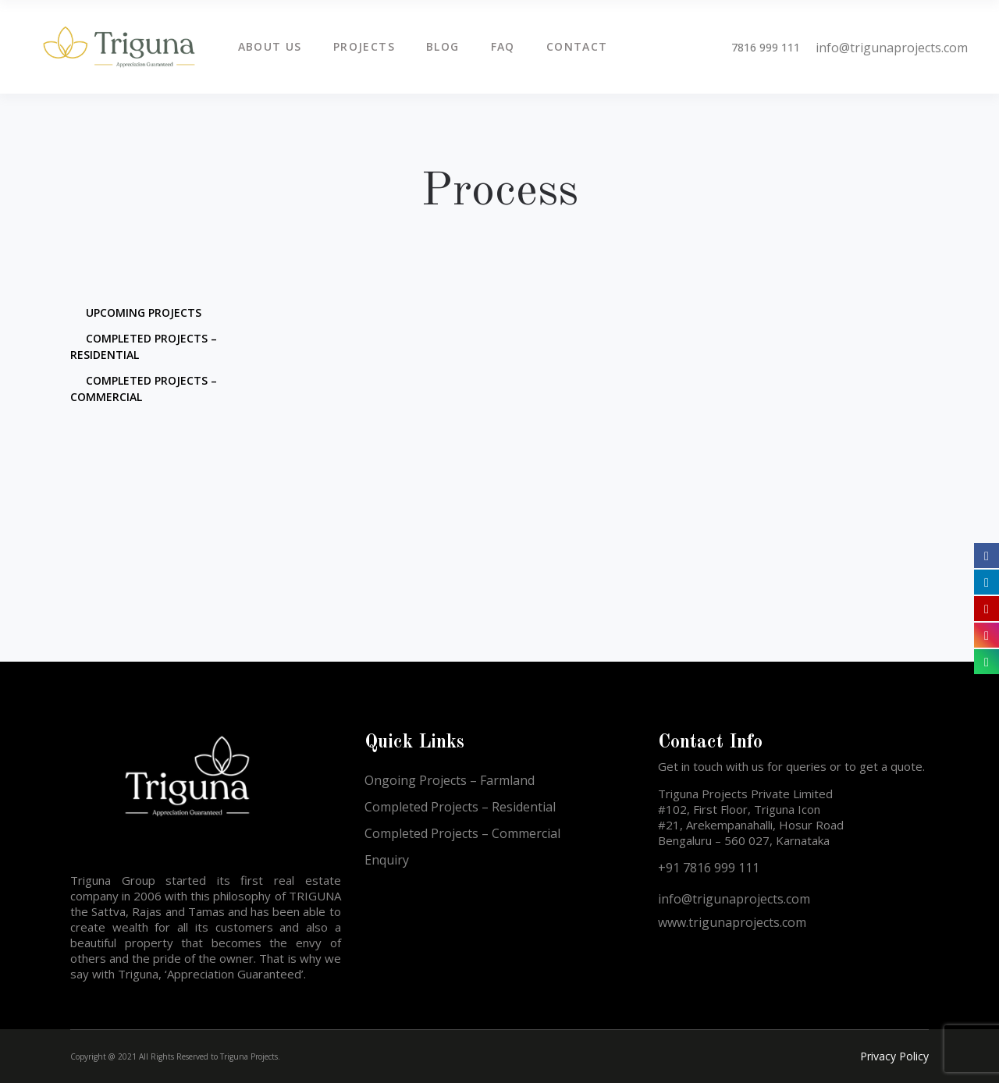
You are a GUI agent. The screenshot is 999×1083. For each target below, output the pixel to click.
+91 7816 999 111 (708, 867)
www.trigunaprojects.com (732, 922)
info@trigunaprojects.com (892, 47)
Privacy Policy (894, 1056)
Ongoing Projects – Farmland (449, 780)
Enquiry (386, 859)
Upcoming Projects (143, 312)
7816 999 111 (765, 47)
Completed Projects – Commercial (462, 833)
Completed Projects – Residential (460, 806)
